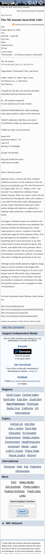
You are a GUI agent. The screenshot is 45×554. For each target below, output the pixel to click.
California (27, 408)
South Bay (35, 399)
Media (25, 446)
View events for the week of (30, 11)
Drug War (31, 428)
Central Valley (30, 394)
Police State (32, 450)
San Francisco (6, 15)
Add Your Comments (13, 327)
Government (12, 441)
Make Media (26, 482)
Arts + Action (16, 428)
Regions (7, 389)
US (37, 408)
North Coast (13, 394)
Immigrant (14, 446)
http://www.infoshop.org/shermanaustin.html (19, 316)
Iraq (26, 466)
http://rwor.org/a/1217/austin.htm (14, 312)
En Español (29, 432)
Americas (9, 466)
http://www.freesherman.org (12, 306)
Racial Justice (17, 455)
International (22, 412)
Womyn (31, 455)
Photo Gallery (31, 486)
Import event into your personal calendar (28, 24)
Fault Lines (34, 491)
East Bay (22, 399)
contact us (32, 371)
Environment (13, 437)
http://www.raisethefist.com (12, 185)
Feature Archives (14, 491)
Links (22, 495)
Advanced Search (22, 516)
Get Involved (13, 486)
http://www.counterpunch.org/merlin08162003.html (22, 309)
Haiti (19, 466)
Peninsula (32, 403)
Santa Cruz (13, 408)
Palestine (35, 466)
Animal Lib (16, 423)
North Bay (9, 399)
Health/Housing (31, 441)
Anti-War (29, 423)
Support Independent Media (19, 333)
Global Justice (30, 437)
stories (16, 381)
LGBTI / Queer (14, 450)
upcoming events (33, 381)
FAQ (13, 482)
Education (15, 432)
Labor (33, 446)
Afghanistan (22, 471)
